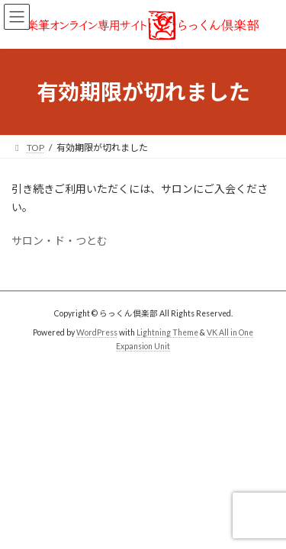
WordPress (96, 332)
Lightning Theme (167, 332)
